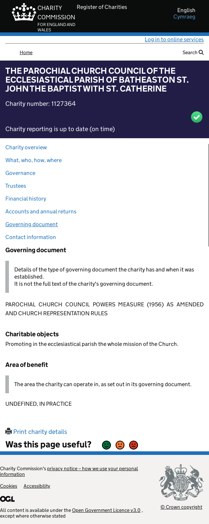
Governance (20, 173)
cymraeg (184, 17)
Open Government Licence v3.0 (106, 510)
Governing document (31, 224)
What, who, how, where (33, 160)
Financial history (25, 198)
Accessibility (37, 486)
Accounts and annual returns (40, 211)
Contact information (30, 237)
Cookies (8, 486)
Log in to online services (174, 39)
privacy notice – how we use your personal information (69, 471)
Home (26, 52)
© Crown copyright (181, 507)
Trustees (15, 185)
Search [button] (193, 52)
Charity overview (26, 147)
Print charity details (36, 432)
